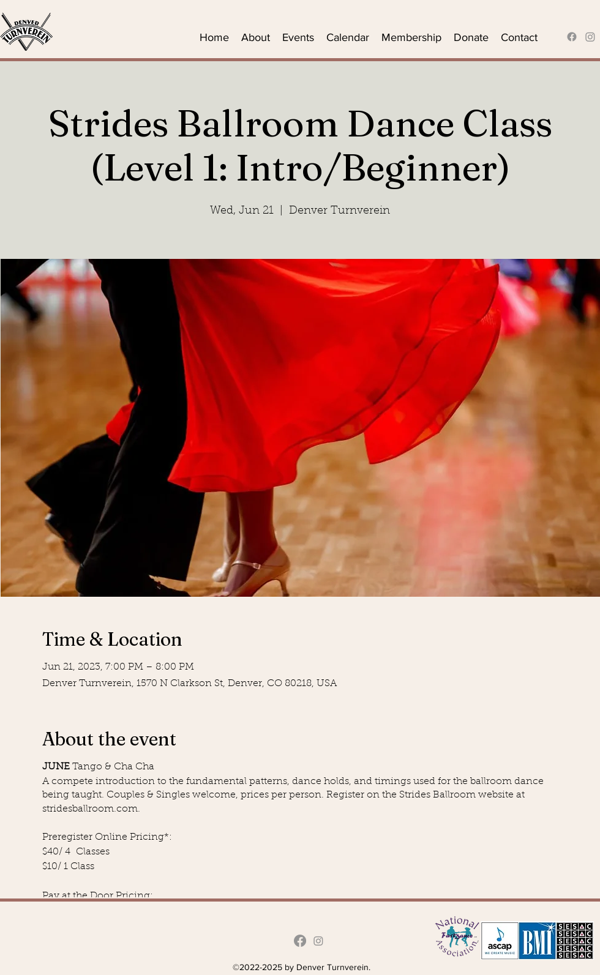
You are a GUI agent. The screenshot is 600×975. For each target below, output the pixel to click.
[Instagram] (590, 37)
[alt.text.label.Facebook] (572, 37)
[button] (255, 37)
